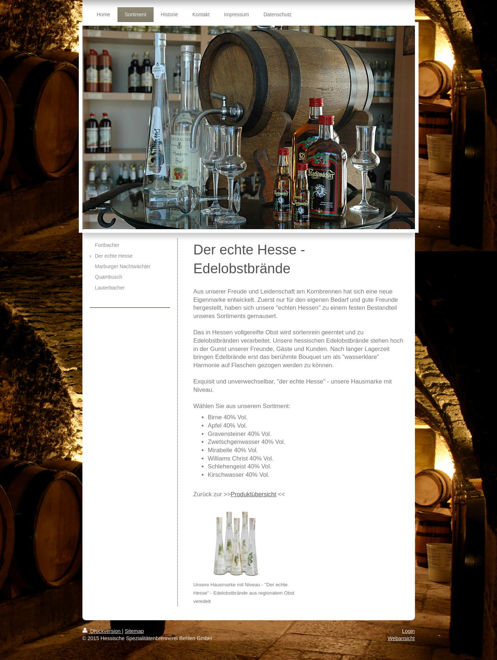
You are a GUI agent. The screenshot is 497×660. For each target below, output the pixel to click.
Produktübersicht (253, 494)
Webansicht (401, 638)
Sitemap (134, 631)
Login (408, 631)
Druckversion (102, 631)
